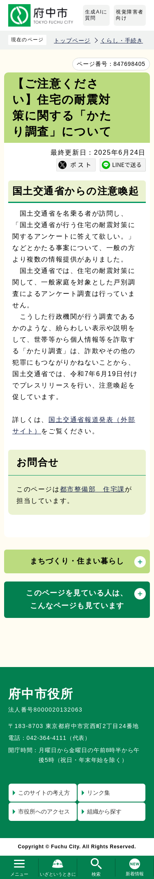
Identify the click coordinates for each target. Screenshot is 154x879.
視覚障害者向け (130, 15)
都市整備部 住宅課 (92, 489)
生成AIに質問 (96, 15)
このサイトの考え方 (44, 792)
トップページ (72, 40)
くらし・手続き (121, 40)
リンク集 (98, 792)
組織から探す (104, 811)
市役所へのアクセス (44, 811)
